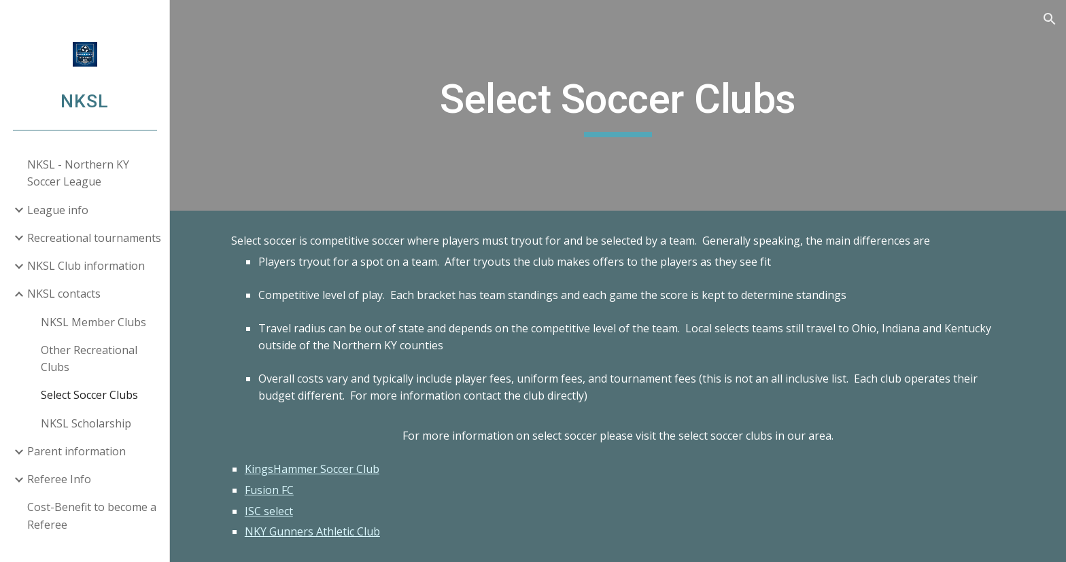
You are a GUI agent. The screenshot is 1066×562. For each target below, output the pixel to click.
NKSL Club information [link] (86, 265)
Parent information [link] (76, 451)
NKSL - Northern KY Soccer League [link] (78, 173)
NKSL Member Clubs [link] (93, 322)
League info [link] (57, 210)
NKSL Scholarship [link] (86, 423)
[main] (618, 105)
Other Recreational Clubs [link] (89, 358)
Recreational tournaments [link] (94, 237)
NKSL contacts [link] (64, 293)
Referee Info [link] (59, 479)
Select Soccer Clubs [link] (89, 394)
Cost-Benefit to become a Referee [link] (91, 515)
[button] (1049, 19)
